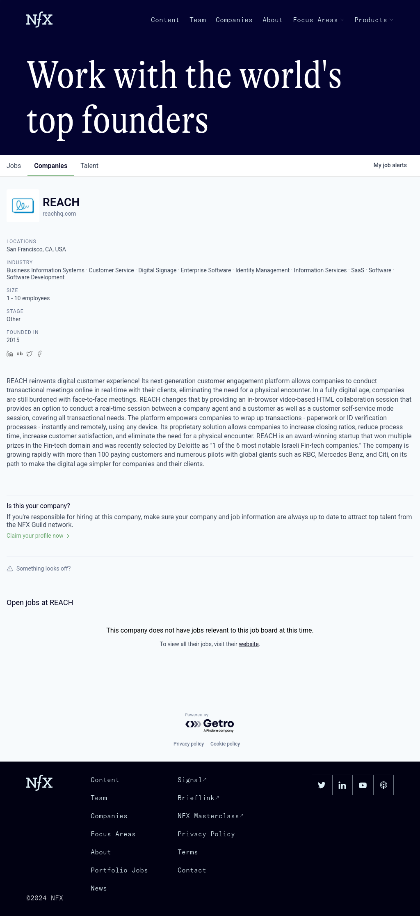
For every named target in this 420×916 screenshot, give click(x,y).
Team (197, 20)
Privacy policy (188, 744)
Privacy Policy (206, 834)
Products (374, 20)
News (99, 888)
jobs (14, 166)
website (248, 644)
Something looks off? (39, 568)
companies (50, 166)
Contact (192, 870)
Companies (234, 20)
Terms (188, 852)
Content (165, 20)
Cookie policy (225, 744)
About (272, 20)
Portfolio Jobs (119, 870)
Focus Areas (319, 20)
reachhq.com (59, 213)
